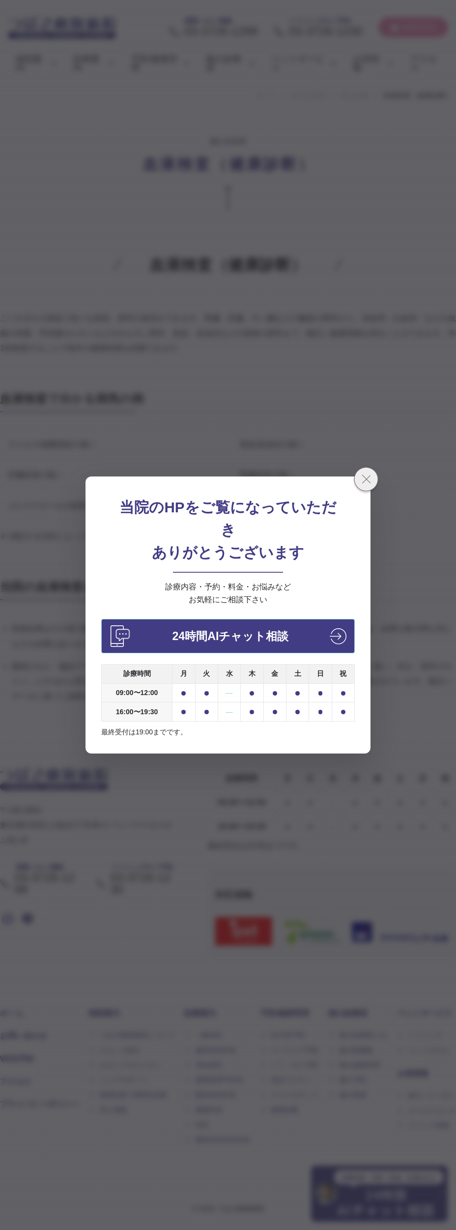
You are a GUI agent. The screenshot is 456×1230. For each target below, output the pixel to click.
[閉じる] (366, 481)
